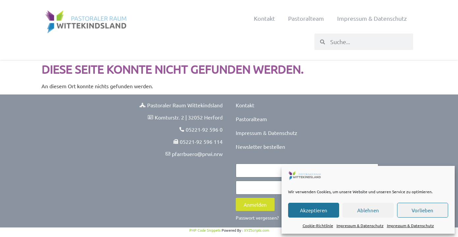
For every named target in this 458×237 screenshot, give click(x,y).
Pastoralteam (306, 18)
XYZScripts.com (256, 230)
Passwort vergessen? (257, 218)
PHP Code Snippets (205, 230)
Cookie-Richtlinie (318, 225)
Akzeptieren (313, 210)
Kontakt (264, 18)
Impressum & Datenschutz (360, 225)
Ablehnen (368, 210)
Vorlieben (422, 210)
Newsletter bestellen (260, 146)
